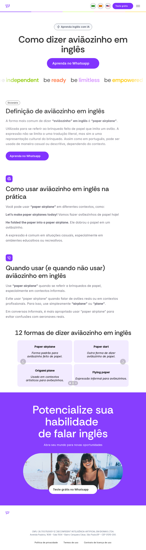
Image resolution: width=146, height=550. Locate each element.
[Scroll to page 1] (70, 383)
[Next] (123, 362)
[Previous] (23, 362)
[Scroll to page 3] (76, 383)
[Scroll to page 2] (73, 383)
